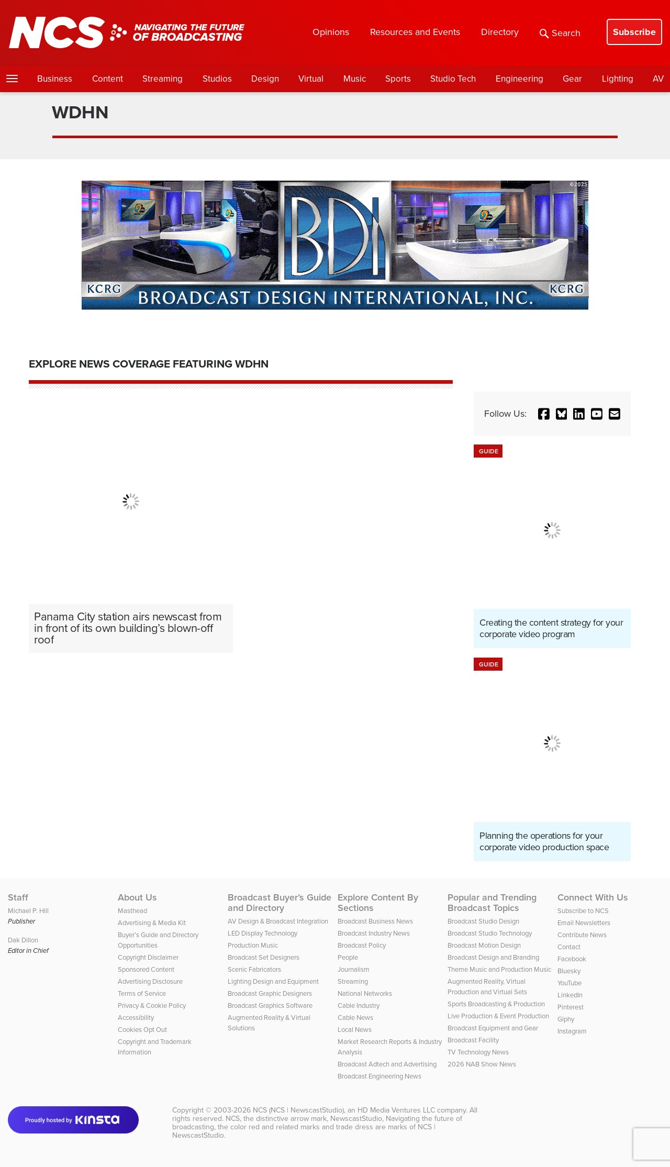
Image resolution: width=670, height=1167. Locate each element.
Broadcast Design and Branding (493, 957)
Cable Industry (358, 1005)
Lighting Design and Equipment (273, 981)
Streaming (162, 78)
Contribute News (582, 935)
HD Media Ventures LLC (396, 1110)
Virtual (310, 78)
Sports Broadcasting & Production (496, 1004)
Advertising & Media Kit (152, 923)
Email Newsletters (583, 923)
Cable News (355, 1017)
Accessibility (136, 1017)
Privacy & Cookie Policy (152, 1005)
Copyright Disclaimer (148, 957)
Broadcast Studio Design (483, 921)
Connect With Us (592, 897)
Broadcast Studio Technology (490, 933)
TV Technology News (478, 1052)
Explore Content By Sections (378, 902)
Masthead (132, 911)
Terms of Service (142, 993)
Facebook (571, 959)
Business (54, 78)
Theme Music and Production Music (499, 969)
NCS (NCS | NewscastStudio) (298, 1110)
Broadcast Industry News (374, 933)
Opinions (330, 32)
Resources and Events (415, 32)
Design (265, 78)
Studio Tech (453, 78)
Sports (398, 78)
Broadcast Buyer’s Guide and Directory (279, 902)
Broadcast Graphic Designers (270, 993)
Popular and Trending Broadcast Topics (492, 902)
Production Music (253, 945)
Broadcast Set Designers (263, 957)
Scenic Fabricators (254, 969)
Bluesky (568, 971)
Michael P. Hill (28, 911)
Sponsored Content (146, 969)
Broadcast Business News (375, 921)
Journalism (354, 969)
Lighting (617, 78)
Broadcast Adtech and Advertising (387, 1064)
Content (107, 78)
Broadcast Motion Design (484, 945)
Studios (217, 78)
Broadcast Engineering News (379, 1076)
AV (658, 78)
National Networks (365, 993)
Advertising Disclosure (150, 981)
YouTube (569, 983)
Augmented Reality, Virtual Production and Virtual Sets (487, 986)
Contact (568, 947)
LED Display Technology (262, 933)
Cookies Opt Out (142, 1030)
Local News (355, 1030)
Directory (500, 32)
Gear (572, 78)
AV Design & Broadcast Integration (278, 921)
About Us (137, 897)
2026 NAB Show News (482, 1064)
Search (560, 33)
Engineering (519, 78)
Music (354, 78)
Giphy (565, 1019)
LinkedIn (570, 995)
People (348, 957)
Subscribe (634, 32)
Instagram (572, 1031)
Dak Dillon (23, 940)
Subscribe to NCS (583, 911)
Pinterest (570, 1007)
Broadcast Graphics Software (270, 1005)
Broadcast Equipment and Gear (493, 1028)
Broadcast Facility (473, 1040)
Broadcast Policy (362, 945)
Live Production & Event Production (498, 1016)
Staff (18, 897)
